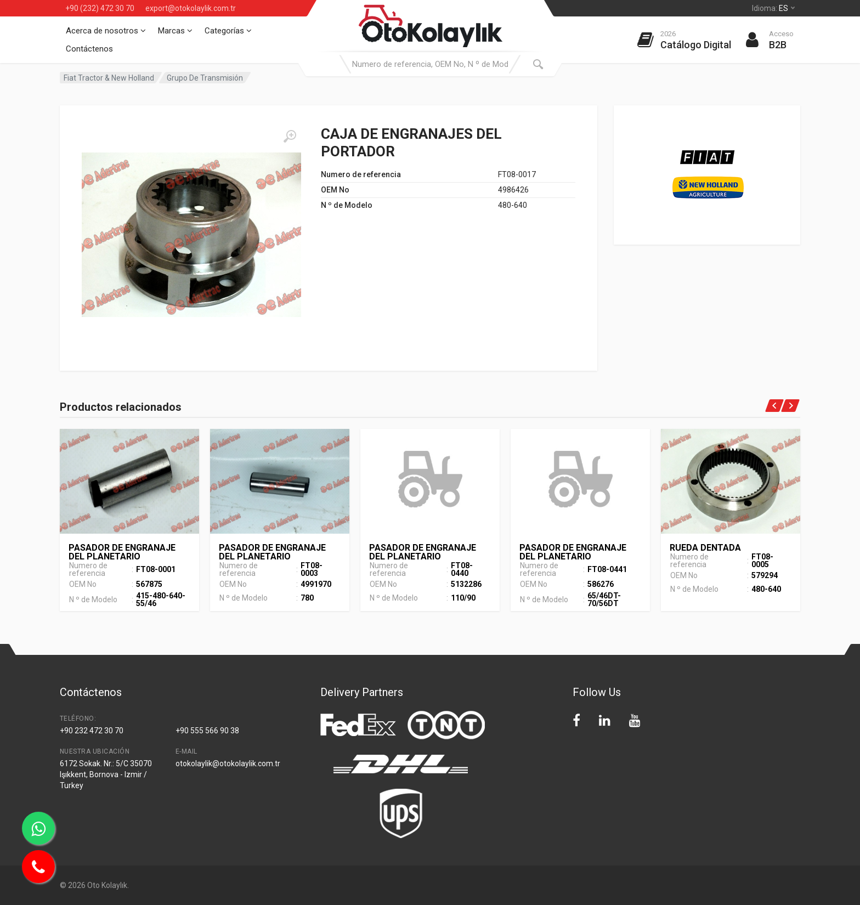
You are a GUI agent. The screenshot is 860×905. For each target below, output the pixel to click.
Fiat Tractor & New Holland (109, 77)
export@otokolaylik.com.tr (190, 8)
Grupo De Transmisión (205, 77)
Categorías (228, 31)
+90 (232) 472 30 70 (99, 8)
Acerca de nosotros (106, 31)
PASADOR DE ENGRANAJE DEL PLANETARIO (122, 552)
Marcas (175, 31)
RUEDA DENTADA (705, 547)
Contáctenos (89, 49)
